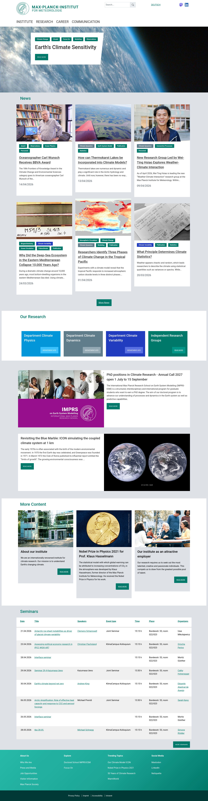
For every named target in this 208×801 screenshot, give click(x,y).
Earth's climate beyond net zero (49, 683)
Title (36, 621)
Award (23, 146)
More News (104, 302)
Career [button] (62, 22)
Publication (121, 146)
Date (22, 621)
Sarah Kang (183, 700)
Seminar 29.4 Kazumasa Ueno (48, 670)
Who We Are (26, 762)
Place (151, 621)
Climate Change (42, 39)
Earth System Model (105, 146)
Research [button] (44, 22)
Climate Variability (44, 244)
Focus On (66, 39)
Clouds (55, 39)
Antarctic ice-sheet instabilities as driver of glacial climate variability (53, 633)
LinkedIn (155, 768)
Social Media (157, 755)
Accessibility (97, 796)
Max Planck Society (29, 784)
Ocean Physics (50, 146)
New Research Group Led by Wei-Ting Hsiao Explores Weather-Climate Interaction (160, 162)
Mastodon (156, 762)
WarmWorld (113, 779)
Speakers (81, 621)
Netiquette (156, 773)
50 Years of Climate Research (121, 773)
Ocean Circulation (27, 248)
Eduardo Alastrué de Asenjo (183, 687)
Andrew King (83, 683)
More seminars (181, 744)
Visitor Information (29, 779)
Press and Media (28, 768)
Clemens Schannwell (87, 631)
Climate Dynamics (86, 146)
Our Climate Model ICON (119, 762)
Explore (67, 755)
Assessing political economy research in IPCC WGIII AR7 (53, 646)
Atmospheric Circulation (88, 240)
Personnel (24, 151)
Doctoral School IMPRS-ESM (77, 762)
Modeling (78, 39)
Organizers (183, 621)
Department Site (49, 350)
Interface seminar (42, 657)
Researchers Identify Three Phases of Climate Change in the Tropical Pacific (102, 257)
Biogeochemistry (27, 244)
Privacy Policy (74, 796)
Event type (111, 621)
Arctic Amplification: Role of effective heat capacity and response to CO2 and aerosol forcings (54, 703)
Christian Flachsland (87, 644)
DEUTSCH (156, 5)
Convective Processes (164, 146)
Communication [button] (86, 22)
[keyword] (117, 4)
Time (137, 621)
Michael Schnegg (85, 730)
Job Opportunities (28, 773)
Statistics (83, 151)
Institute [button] (24, 22)
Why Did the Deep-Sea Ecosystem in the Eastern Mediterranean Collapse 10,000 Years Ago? (43, 260)
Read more (41, 57)
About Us (24, 755)
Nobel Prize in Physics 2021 (121, 768)
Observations (91, 39)
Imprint (86, 796)
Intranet (109, 796)
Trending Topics (115, 755)
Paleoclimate (43, 248)
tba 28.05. (39, 730)
